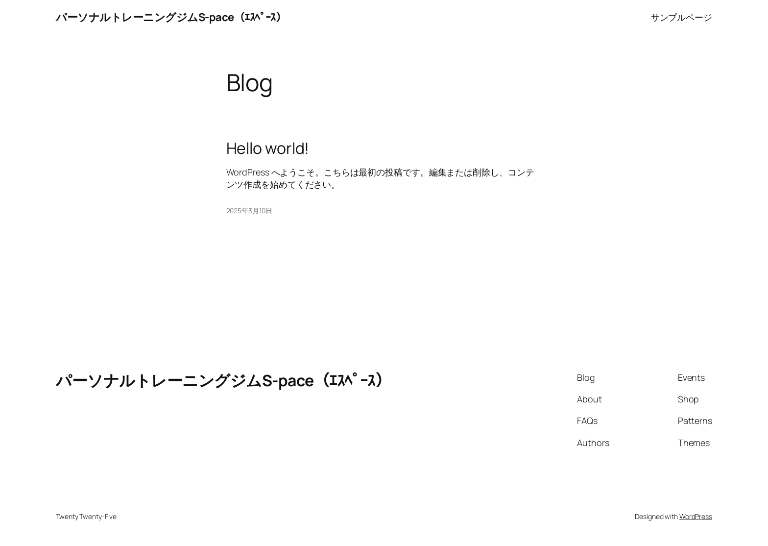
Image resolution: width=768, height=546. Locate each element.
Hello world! (268, 148)
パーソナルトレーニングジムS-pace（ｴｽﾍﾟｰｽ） (171, 17)
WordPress (695, 516)
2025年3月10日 (249, 210)
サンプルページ (681, 17)
